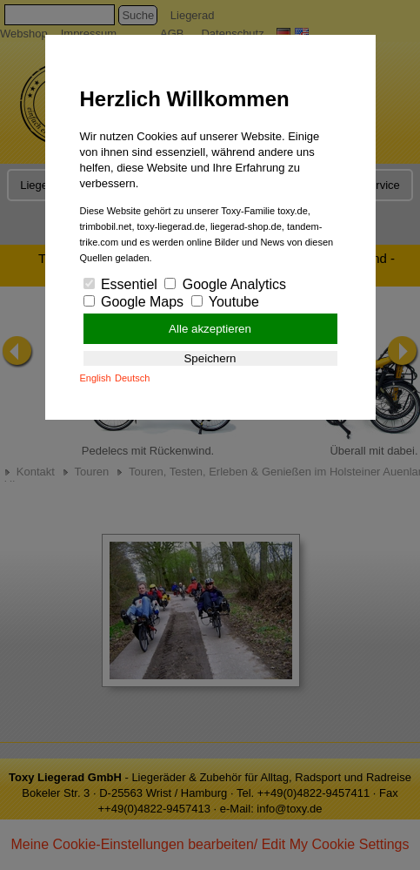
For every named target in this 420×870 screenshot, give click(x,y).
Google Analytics (225, 284)
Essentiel (120, 284)
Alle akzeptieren (210, 328)
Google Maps (133, 301)
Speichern (209, 358)
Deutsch (132, 378)
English (95, 378)
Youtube (225, 301)
